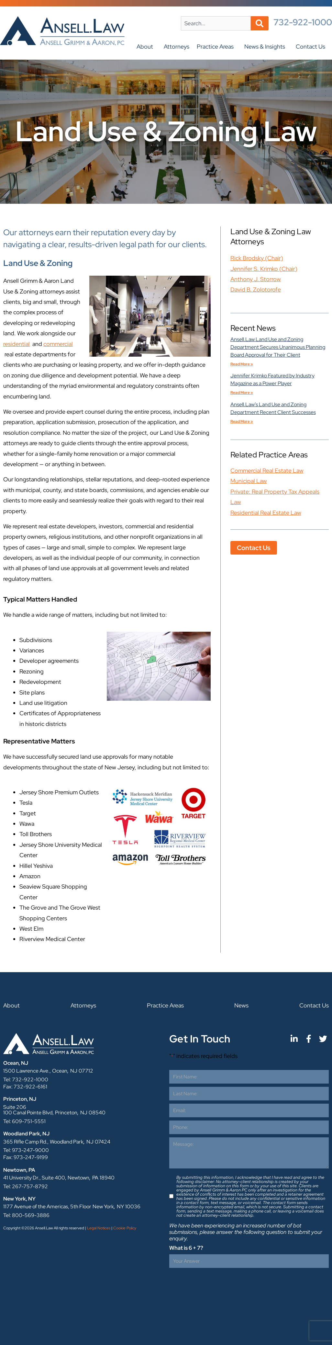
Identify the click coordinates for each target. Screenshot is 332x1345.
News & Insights (266, 46)
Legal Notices (98, 1228)
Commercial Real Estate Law (267, 470)
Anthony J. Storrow (255, 279)
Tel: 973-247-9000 (26, 1150)
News (241, 1005)
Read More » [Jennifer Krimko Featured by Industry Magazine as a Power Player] (241, 392)
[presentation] (218, 1283)
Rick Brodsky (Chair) (256, 258)
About (146, 46)
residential (16, 344)
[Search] (260, 23)
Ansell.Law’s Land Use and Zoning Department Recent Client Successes (273, 408)
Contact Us (312, 46)
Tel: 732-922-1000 (25, 1079)
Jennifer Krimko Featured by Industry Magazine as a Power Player (272, 379)
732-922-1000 (302, 22)
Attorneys (176, 46)
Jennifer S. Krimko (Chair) (263, 268)
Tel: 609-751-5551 (24, 1121)
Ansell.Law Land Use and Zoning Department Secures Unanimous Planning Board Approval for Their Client (277, 347)
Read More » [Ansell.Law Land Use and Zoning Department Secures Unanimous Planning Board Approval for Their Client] (241, 364)
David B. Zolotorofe (255, 289)
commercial (58, 344)
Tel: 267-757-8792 (25, 1186)
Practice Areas (217, 46)
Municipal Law (248, 481)
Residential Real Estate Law (265, 512)
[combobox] (216, 23)
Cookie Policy (124, 1228)
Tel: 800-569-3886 (26, 1215)
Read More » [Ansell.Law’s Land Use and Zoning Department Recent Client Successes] (241, 421)
